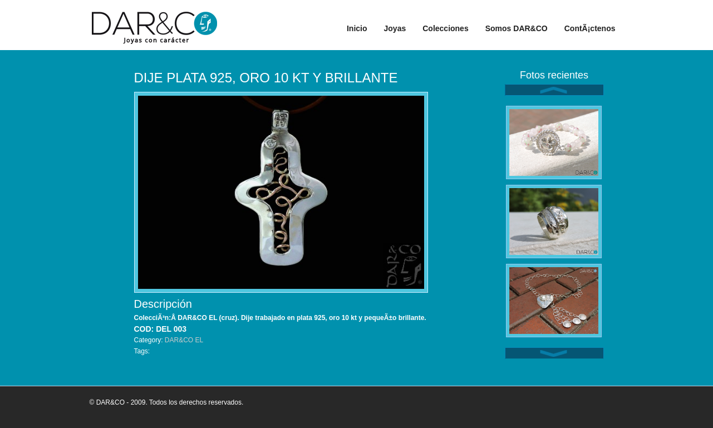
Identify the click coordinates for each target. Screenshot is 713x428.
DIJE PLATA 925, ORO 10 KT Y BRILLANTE (266, 77)
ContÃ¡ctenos (590, 28)
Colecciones (445, 28)
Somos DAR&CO (516, 28)
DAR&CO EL (184, 340)
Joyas (395, 28)
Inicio (357, 28)
